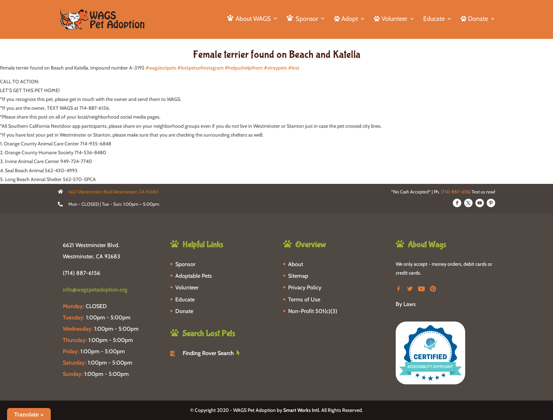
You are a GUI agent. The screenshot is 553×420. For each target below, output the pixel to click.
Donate (184, 311)
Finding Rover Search (208, 353)
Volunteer (187, 287)
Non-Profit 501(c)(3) (312, 311)
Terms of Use (304, 299)
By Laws (406, 304)
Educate (434, 19)
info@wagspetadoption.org (95, 289)
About (295, 264)
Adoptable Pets (193, 275)
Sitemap (298, 275)
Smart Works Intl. (301, 410)
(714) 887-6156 (455, 191)
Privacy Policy (304, 287)
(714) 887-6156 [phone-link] (81, 273)
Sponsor (185, 264)
